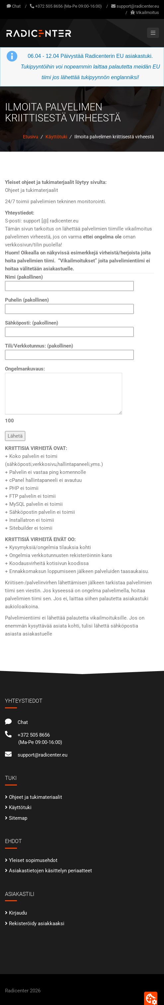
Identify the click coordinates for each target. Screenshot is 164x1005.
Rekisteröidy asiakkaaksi (36, 924)
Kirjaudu (18, 913)
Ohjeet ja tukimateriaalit (35, 797)
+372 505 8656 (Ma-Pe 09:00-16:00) (68, 6)
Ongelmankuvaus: (63, 395)
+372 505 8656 (27, 735)
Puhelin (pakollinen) (69, 304)
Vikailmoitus (147, 12)
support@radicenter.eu (138, 6)
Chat (14, 6)
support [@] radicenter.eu (50, 221)
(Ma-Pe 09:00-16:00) (40, 742)
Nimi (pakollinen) (69, 281)
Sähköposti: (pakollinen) (69, 327)
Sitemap (18, 818)
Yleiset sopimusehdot (33, 860)
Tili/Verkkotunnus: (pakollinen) (69, 350)
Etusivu (30, 136)
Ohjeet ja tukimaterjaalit (31, 190)
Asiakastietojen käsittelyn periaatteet (50, 871)
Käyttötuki (56, 136)
